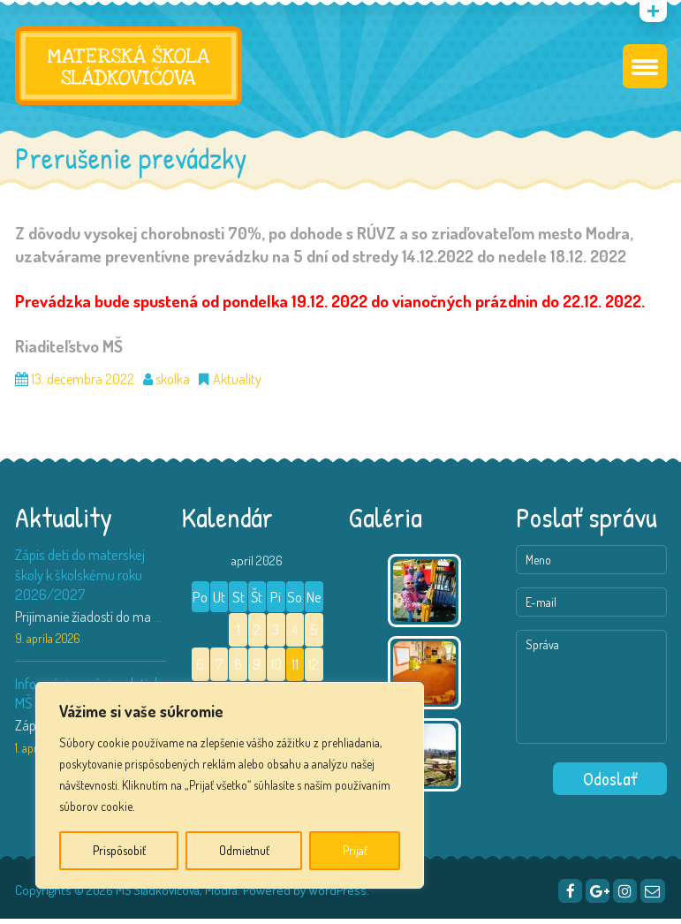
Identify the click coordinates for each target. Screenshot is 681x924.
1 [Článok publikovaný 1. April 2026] (238, 635)
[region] (229, 785)
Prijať (355, 850)
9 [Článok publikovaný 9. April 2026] (257, 669)
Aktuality (237, 384)
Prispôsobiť (119, 850)
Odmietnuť (244, 850)
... (158, 621)
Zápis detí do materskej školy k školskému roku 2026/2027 (80, 578)
